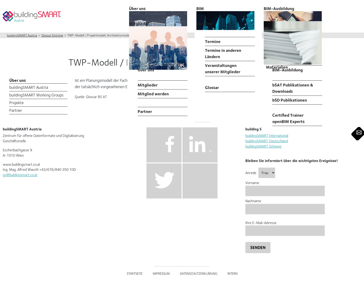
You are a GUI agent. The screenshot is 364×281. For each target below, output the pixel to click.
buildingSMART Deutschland (266, 141)
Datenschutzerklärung (198, 273)
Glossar (212, 87)
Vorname (285, 187)
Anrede (260, 173)
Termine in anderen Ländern (223, 53)
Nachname (285, 205)
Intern (232, 273)
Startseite (135, 273)
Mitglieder (148, 85)
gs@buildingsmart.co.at (20, 175)
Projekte (16, 102)
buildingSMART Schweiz (263, 146)
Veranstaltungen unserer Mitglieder (222, 68)
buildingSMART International (266, 135)
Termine (204, 23)
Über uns (17, 80)
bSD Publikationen (289, 100)
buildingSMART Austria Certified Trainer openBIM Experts (294, 115)
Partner (145, 111)
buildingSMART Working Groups (36, 95)
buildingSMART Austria (28, 87)
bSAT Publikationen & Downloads (292, 88)
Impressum (161, 273)
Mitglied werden (153, 93)
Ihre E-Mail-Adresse (285, 227)
